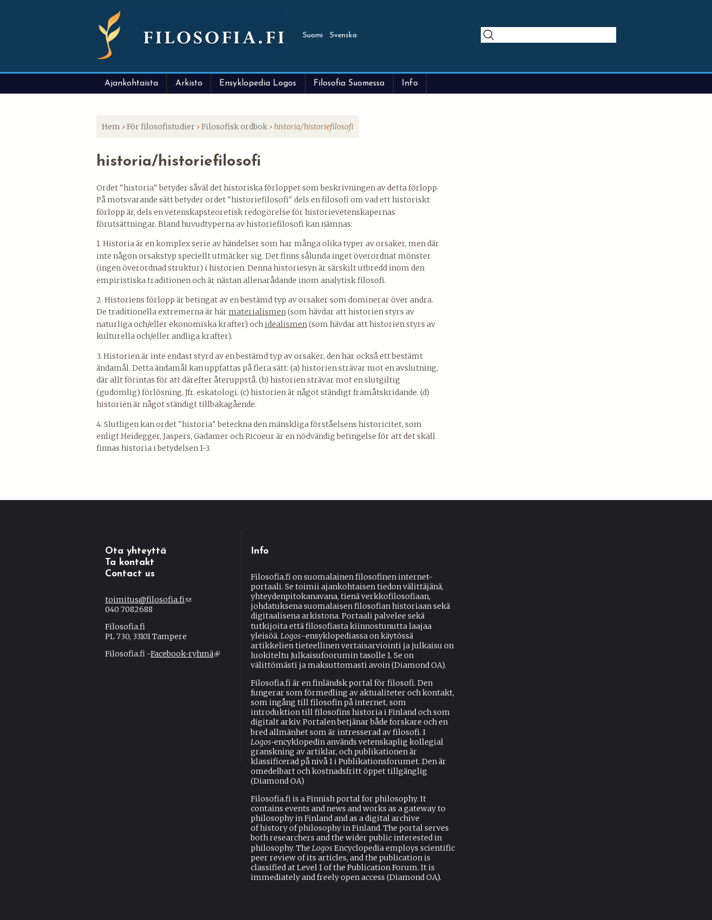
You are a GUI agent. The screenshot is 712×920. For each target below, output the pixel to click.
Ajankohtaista (131, 83)
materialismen (257, 312)
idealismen (286, 324)
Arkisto (189, 83)
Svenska (343, 35)
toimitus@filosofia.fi (148, 599)
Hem (111, 127)
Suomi (313, 35)
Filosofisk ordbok (234, 127)
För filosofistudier (161, 127)
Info (410, 83)
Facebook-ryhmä (185, 654)
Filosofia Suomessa (348, 83)
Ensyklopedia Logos (257, 83)
